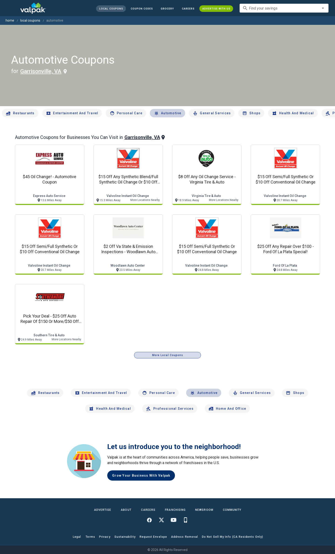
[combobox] (284, 8)
